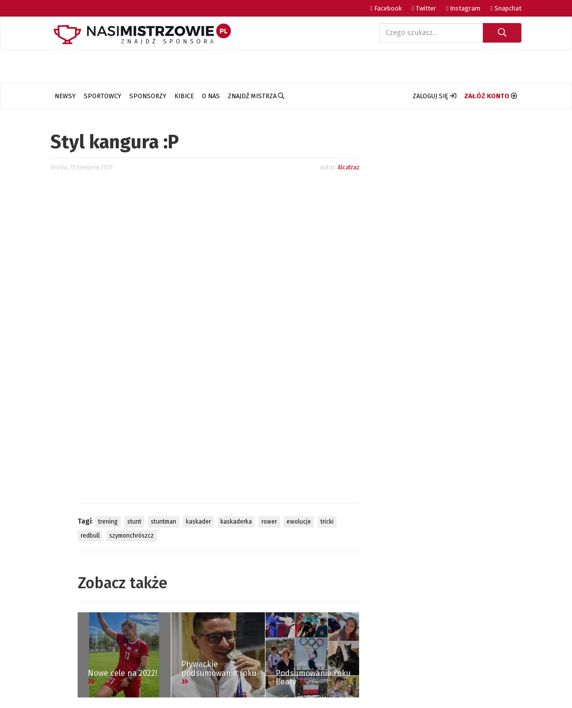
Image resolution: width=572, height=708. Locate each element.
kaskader (198, 521)
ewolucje (299, 521)
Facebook (386, 8)
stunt (134, 521)
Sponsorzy (147, 96)
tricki (327, 521)
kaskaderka (236, 521)
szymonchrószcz (131, 535)
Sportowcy (102, 96)
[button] (434, 96)
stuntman (163, 521)
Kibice (184, 96)
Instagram (463, 8)
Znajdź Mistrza (256, 96)
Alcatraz (349, 167)
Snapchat (505, 8)
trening (108, 521)
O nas (211, 96)
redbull (90, 535)
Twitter (424, 8)
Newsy (65, 96)
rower (269, 521)
